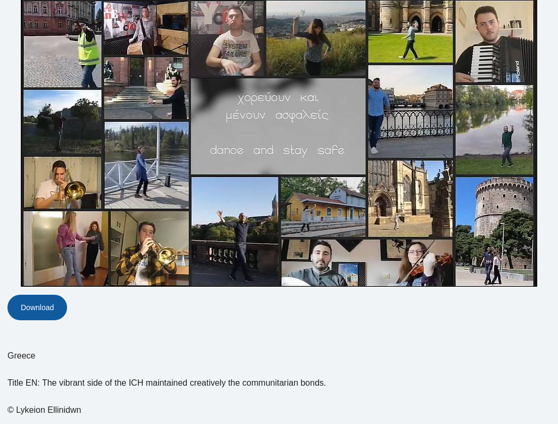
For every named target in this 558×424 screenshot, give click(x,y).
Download (37, 307)
